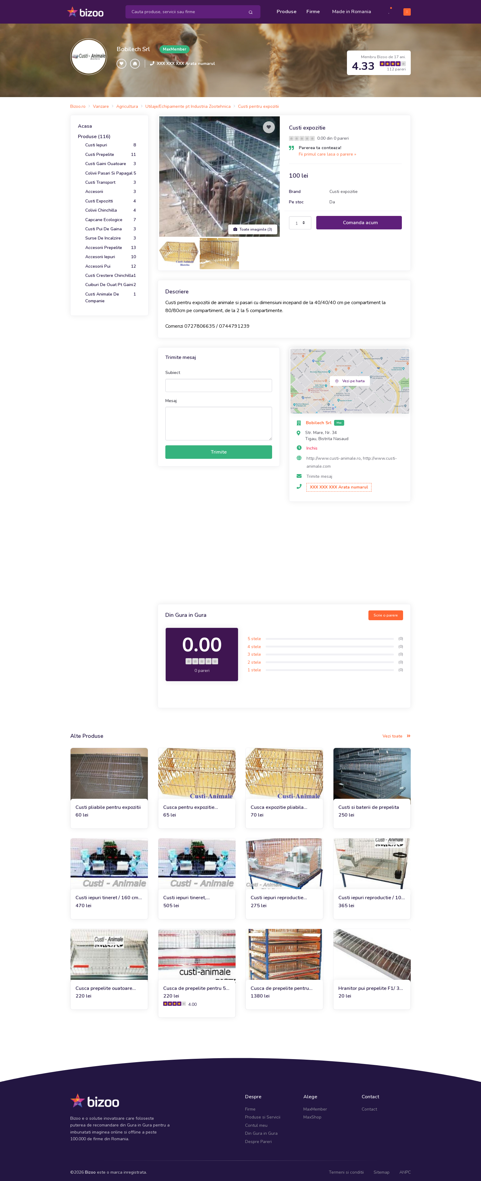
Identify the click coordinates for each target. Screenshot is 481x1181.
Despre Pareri (258, 1138)
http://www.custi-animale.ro (333, 455)
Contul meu (256, 1122)
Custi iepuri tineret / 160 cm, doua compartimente (107, 894)
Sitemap (382, 1169)
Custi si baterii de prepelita (368, 803)
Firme (313, 9)
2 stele (254, 659)
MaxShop (312, 1114)
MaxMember (315, 1106)
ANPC (405, 1169)
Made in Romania (351, 9)
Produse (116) (94, 133)
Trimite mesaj (319, 473)
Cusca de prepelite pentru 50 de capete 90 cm (196, 984)
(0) (400, 635)
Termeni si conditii (346, 1169)
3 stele (254, 651)
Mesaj (171, 397)
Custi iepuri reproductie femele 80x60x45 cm (277, 894)
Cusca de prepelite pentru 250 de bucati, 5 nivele (280, 984)
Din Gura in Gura (261, 1130)
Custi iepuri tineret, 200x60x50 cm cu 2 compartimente (186, 894)
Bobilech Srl (133, 46)
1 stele (254, 667)
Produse (287, 9)
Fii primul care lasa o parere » (327, 151)
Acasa (85, 122)
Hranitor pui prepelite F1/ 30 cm (370, 984)
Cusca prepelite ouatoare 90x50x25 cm (103, 984)
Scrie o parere (386, 611)
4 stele (254, 643)
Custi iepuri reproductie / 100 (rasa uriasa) (371, 894)
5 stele (254, 635)
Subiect (172, 369)
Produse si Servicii (262, 1114)
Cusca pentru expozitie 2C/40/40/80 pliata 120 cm (194, 803)
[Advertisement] (284, 550)
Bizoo (90, 1169)
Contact (369, 1106)
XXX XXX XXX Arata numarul (186, 60)
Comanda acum (360, 219)
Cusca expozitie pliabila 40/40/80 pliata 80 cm (277, 803)
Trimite (219, 448)
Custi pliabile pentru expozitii (108, 803)
